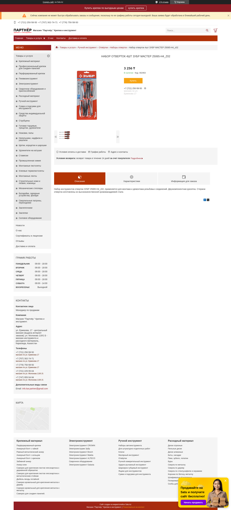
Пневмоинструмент (28, 78)
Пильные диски (175, 448)
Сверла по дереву (176, 468)
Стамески (23, 155)
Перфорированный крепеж (32, 73)
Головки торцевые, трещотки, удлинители (30, 127)
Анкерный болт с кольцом (28, 455)
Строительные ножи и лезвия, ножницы (29, 182)
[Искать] (207, 30)
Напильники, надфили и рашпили (30, 139)
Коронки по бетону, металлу (180, 474)
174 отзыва (163, 2)
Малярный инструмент (129, 455)
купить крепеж (136, 8)
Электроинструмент (28, 83)
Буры (170, 461)
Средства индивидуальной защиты (32, 114)
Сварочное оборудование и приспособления (32, 90)
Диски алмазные (175, 452)
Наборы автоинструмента (130, 445)
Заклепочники (25, 208)
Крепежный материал (29, 61)
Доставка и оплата (78, 38)
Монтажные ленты (28, 176)
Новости (20, 225)
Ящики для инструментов (130, 471)
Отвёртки (103, 47)
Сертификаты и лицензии (29, 235)
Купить (133, 80)
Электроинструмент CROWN (82, 445)
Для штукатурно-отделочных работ (134, 448)
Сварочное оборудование (80, 461)
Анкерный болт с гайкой (27, 448)
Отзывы (20, 241)
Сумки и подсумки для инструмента (30, 107)
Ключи (121, 452)
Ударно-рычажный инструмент (132, 465)
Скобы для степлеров (178, 484)
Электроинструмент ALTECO (82, 458)
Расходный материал (29, 96)
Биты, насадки (174, 455)
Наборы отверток (118, 47)
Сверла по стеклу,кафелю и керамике (185, 471)
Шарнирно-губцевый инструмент (133, 468)
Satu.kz (128, 504)
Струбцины (24, 120)
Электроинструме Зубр (79, 448)
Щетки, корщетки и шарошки (33, 145)
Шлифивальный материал (180, 477)
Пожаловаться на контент (133, 507)
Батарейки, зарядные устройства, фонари (29, 194)
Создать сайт (48, 2)
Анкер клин (22, 465)
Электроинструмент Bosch (81, 452)
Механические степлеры (31, 188)
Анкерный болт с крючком (28, 458)
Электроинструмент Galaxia (81, 465)
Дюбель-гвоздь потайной (28, 479)
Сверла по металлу (177, 465)
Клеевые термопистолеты (31, 171)
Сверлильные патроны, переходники (30, 201)
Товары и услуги (34, 38)
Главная (19, 38)
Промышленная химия (30, 160)
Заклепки (23, 213)
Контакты (61, 38)
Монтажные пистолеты (30, 166)
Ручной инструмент (87, 47)
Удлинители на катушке (30, 150)
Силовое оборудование (30, 218)
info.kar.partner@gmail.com (35, 388)
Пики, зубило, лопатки (178, 458)
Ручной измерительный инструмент (135, 461)
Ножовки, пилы (26, 133)
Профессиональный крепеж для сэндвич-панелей (32, 67)
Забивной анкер (24, 461)
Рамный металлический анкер (30, 452)
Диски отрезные (175, 445)
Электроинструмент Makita (81, 455)
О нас (51, 38)
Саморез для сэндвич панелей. (31, 493)
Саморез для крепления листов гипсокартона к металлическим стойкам (38, 474)
